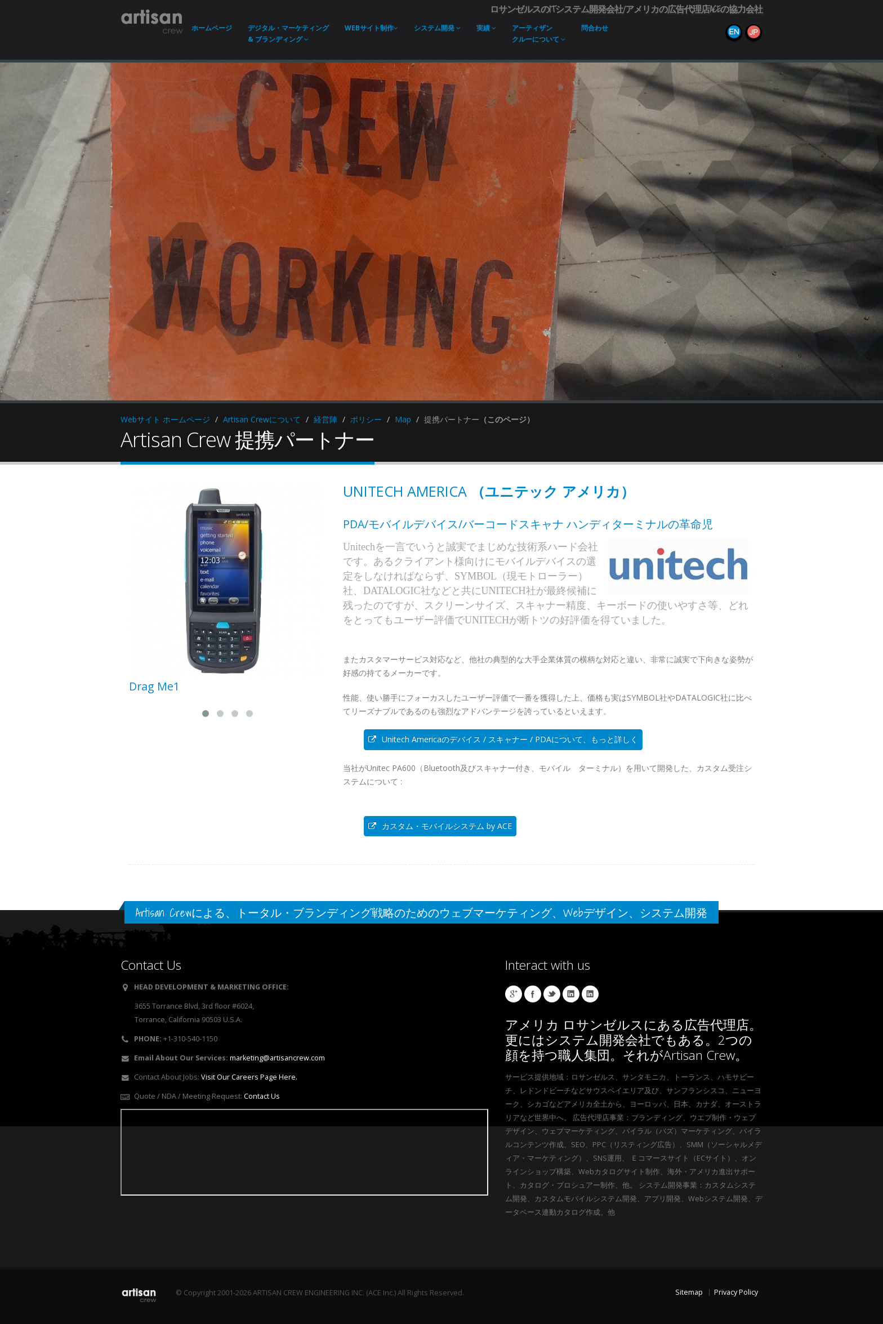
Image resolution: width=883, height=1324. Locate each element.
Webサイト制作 (371, 28)
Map (403, 419)
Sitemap (689, 1292)
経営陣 (325, 419)
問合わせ (594, 28)
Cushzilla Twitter (551, 994)
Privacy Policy (736, 1292)
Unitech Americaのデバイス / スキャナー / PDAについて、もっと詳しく (503, 739)
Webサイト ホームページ (165, 419)
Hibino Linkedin (571, 994)
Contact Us (262, 1096)
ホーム (211, 28)
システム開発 (437, 28)
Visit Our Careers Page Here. (249, 1077)
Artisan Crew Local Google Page (513, 994)
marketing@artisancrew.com (277, 1058)
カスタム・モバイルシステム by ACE (440, 826)
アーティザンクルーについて (538, 33)
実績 (486, 28)
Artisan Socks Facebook (532, 994)
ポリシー (366, 419)
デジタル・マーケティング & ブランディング (288, 33)
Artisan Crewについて (262, 419)
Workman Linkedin (590, 994)
